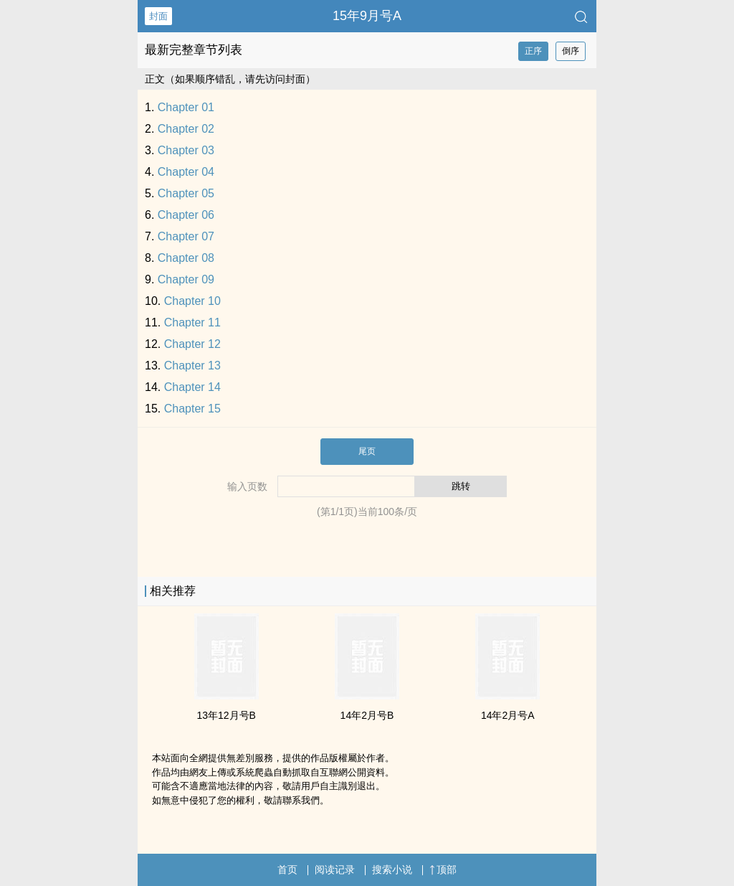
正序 (533, 51)
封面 (158, 16)
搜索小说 (392, 869)
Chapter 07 (186, 236)
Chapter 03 (186, 150)
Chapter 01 (186, 107)
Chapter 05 (186, 193)
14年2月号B (367, 715)
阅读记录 (335, 869)
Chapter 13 (192, 365)
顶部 (443, 869)
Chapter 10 (192, 301)
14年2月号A (508, 715)
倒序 (570, 51)
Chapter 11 (192, 322)
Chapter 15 (192, 408)
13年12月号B (225, 715)
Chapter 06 (186, 215)
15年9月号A (367, 16)
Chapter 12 (192, 344)
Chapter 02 (186, 129)
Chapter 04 (186, 172)
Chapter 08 (186, 258)
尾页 (367, 451)
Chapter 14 (192, 387)
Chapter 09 (186, 279)
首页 (287, 869)
